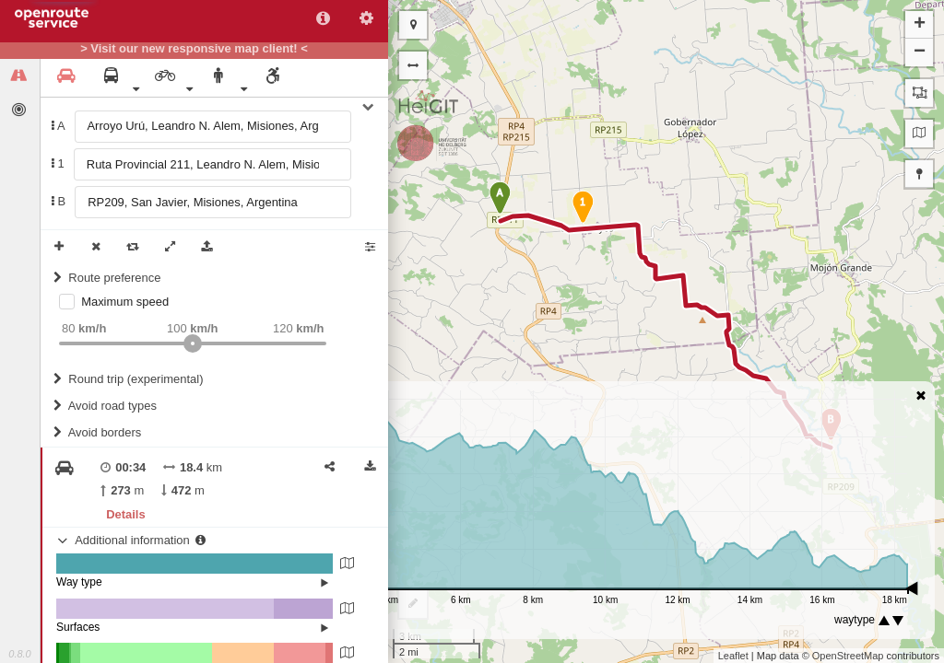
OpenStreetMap (848, 655)
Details (125, 514)
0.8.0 (19, 653)
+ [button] (920, 25)
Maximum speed (125, 301)
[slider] (192, 343)
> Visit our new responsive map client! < (194, 48)
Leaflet (733, 655)
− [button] (920, 52)
